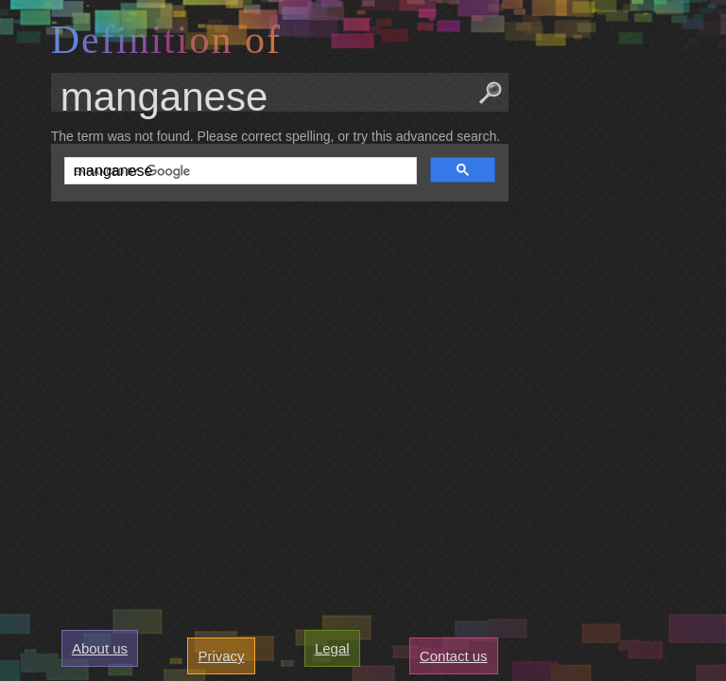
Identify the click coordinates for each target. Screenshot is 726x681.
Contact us (454, 656)
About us (100, 648)
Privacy (221, 656)
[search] (239, 171)
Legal (332, 648)
